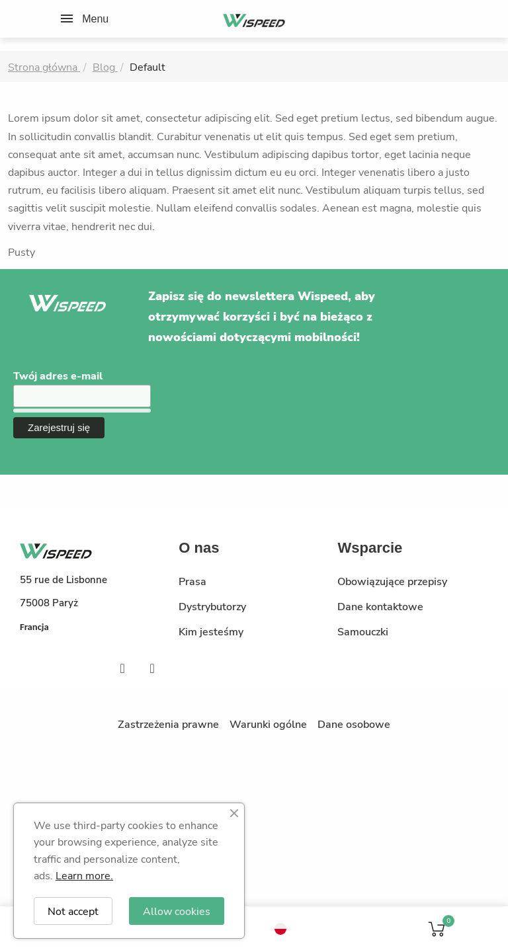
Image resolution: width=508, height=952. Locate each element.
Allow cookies (176, 911)
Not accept (73, 911)
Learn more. (84, 875)
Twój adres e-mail (58, 375)
